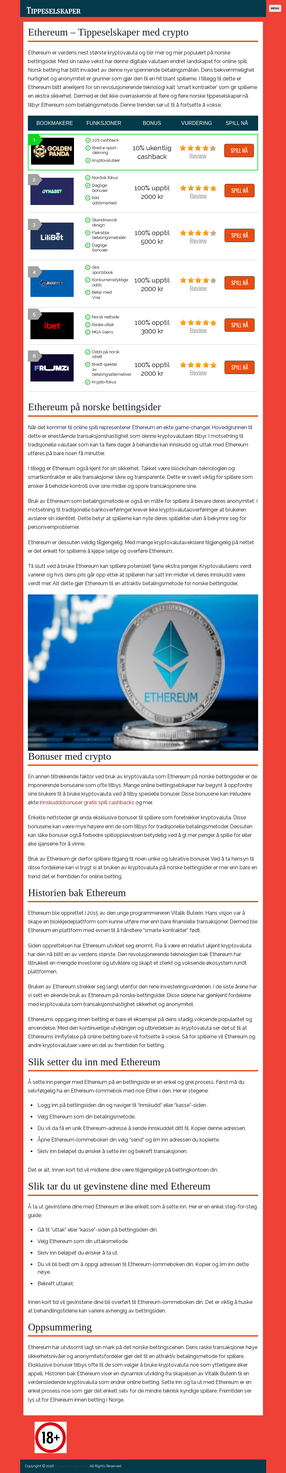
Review (198, 156)
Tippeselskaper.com (71, 1466)
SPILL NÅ (239, 150)
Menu (275, 8)
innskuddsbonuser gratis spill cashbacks (87, 802)
